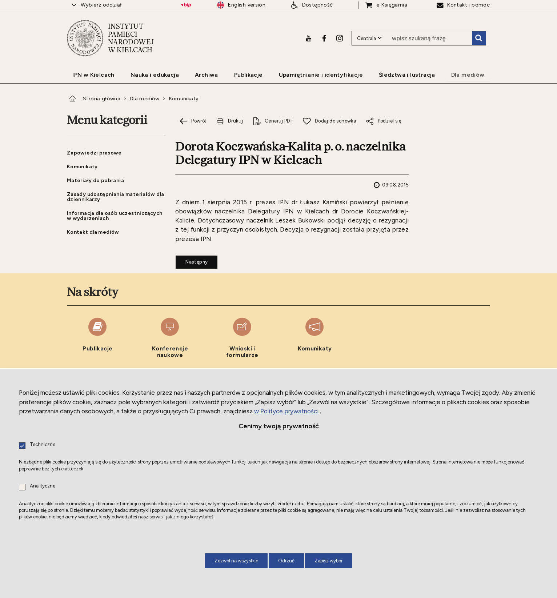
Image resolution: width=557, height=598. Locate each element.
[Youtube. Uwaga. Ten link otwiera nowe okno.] (308, 38)
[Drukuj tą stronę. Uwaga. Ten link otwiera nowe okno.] (229, 121)
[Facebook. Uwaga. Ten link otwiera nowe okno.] (324, 38)
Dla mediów (145, 98)
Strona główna (101, 98)
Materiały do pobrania (95, 180)
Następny (192, 260)
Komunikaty (184, 98)
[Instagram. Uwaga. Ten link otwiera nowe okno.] (339, 38)
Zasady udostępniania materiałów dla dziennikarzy (115, 196)
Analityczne (42, 486)
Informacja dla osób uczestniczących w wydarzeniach (115, 215)
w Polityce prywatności (286, 411)
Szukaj (479, 38)
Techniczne (42, 444)
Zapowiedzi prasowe (94, 152)
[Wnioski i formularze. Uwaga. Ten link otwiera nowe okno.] (242, 338)
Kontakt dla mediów (93, 232)
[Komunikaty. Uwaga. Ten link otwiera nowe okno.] (314, 338)
